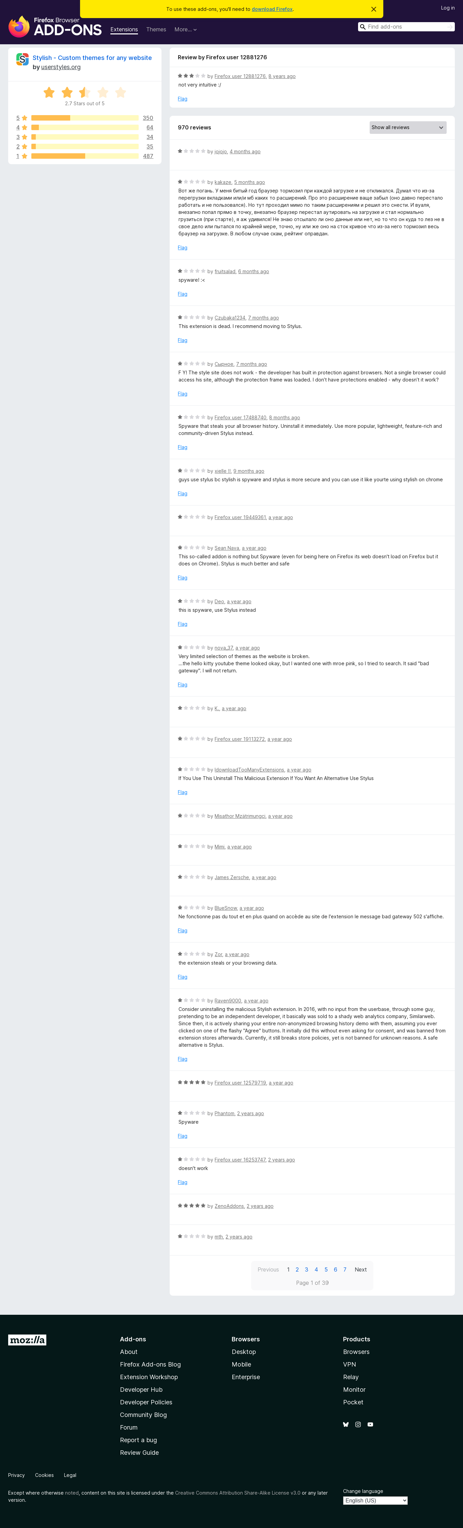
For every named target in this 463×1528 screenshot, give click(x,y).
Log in (448, 8)
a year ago (280, 517)
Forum (129, 1427)
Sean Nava (227, 548)
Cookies (44, 1475)
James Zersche (232, 877)
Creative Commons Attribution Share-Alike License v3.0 (237, 1493)
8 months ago (284, 417)
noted (72, 1493)
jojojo (221, 151)
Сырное (224, 364)
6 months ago (253, 271)
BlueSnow (226, 908)
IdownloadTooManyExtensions (249, 770)
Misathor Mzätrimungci (240, 816)
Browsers (356, 1351)
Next (361, 1269)
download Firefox (272, 9)
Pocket (353, 1402)
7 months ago (263, 318)
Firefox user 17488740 (240, 417)
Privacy (16, 1475)
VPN (349, 1364)
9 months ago (248, 471)
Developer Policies (146, 1402)
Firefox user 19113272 (240, 739)
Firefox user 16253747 (240, 1160)
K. (217, 708)
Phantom (224, 1113)
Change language (363, 1491)
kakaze (223, 182)
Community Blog (143, 1414)
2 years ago (250, 1113)
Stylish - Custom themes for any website (92, 57)
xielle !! (223, 471)
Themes (156, 29)
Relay (351, 1377)
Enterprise (246, 1377)
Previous (268, 1269)
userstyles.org (61, 67)
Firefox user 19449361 (240, 517)
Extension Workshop (149, 1377)
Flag (182, 99)
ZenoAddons (229, 1206)
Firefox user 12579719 (240, 1083)
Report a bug (138, 1440)
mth (219, 1236)
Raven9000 (228, 1000)
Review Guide (139, 1452)
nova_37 (224, 648)
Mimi (220, 846)
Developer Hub (141, 1389)
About (129, 1351)
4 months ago (245, 151)
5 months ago (249, 182)
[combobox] (406, 26)
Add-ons (133, 1339)
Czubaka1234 (230, 318)
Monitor (354, 1389)
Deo (219, 601)
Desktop (244, 1351)
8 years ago (282, 76)
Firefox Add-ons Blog (150, 1364)
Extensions (124, 29)
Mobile (241, 1364)
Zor (218, 954)
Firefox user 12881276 (240, 76)
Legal (70, 1475)
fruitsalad (225, 271)
